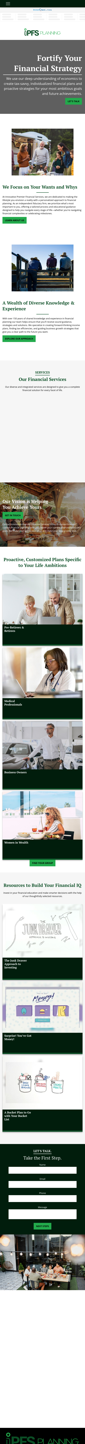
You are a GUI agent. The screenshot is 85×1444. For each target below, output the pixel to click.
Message (42, 1207)
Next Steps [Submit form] (42, 1226)
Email (42, 1178)
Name (42, 1164)
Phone (42, 1193)
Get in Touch (13, 515)
